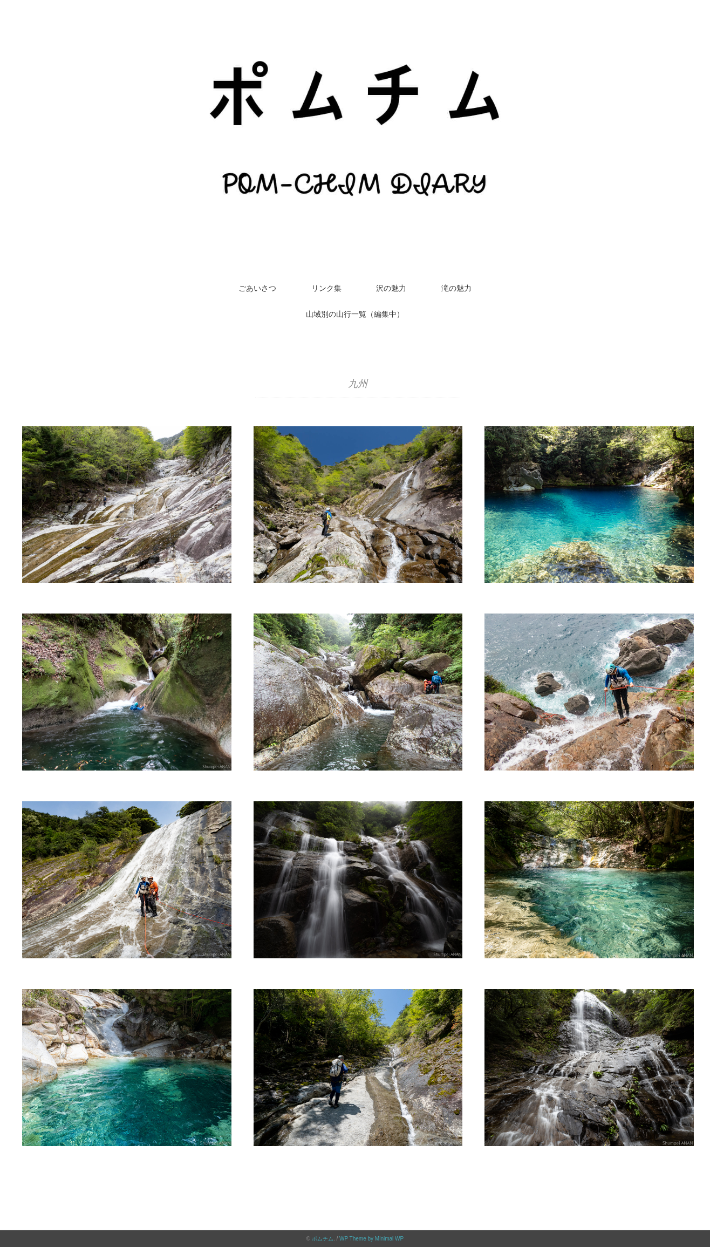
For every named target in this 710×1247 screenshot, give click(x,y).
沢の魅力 (391, 288)
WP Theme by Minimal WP (371, 1239)
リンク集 (326, 288)
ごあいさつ (257, 288)
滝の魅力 (456, 288)
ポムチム (322, 1239)
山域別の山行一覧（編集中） (355, 314)
